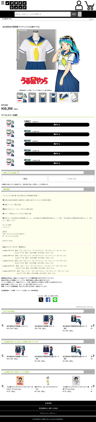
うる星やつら (7, 19)
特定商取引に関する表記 (48, 408)
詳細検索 (79, 14)
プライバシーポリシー (48, 413)
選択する (57, 125)
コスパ (91, 19)
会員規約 (48, 403)
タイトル (71, 179)
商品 (24, 179)
